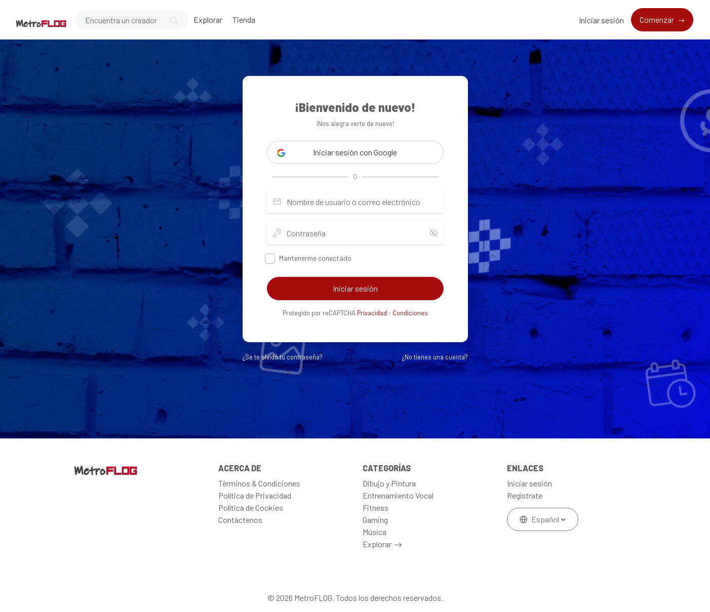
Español (540, 519)
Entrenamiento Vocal (398, 495)
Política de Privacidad (254, 495)
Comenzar (658, 19)
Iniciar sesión (601, 20)
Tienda (243, 19)
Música (374, 532)
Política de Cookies (250, 507)
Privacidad (372, 313)
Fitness (375, 507)
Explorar (207, 19)
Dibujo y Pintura (389, 483)
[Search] (131, 20)
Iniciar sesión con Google (337, 152)
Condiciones (410, 313)
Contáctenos (240, 519)
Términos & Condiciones (259, 483)
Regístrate (524, 495)
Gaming (375, 519)
